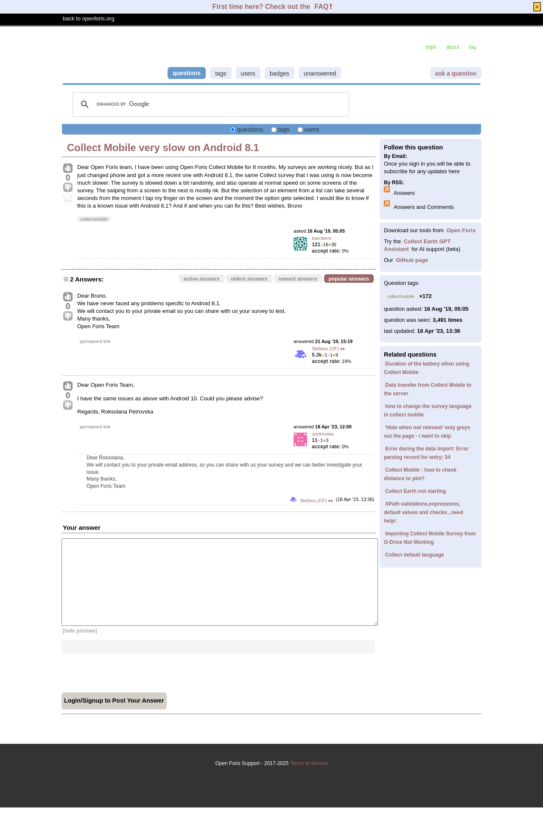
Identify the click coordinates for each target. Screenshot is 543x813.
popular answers (349, 279)
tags (220, 73)
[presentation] (126, 670)
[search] (209, 104)
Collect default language (414, 555)
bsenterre (321, 238)
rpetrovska (322, 433)
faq (472, 47)
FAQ (321, 6)
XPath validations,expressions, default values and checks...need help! (423, 512)
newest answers (298, 279)
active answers (201, 279)
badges (279, 73)
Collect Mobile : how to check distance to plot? (420, 474)
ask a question (455, 73)
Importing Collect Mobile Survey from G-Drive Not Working (430, 538)
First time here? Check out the (262, 6)
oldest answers (249, 279)
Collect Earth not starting (415, 491)
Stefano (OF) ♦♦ (328, 348)
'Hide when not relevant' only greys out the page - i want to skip (427, 432)
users (248, 73)
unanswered (320, 73)
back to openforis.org (88, 18)
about (452, 47)
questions (187, 73)
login (430, 47)
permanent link (95, 341)
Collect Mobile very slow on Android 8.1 (163, 147)
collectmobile (94, 219)
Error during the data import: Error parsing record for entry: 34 (426, 453)
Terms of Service (271, 777)
